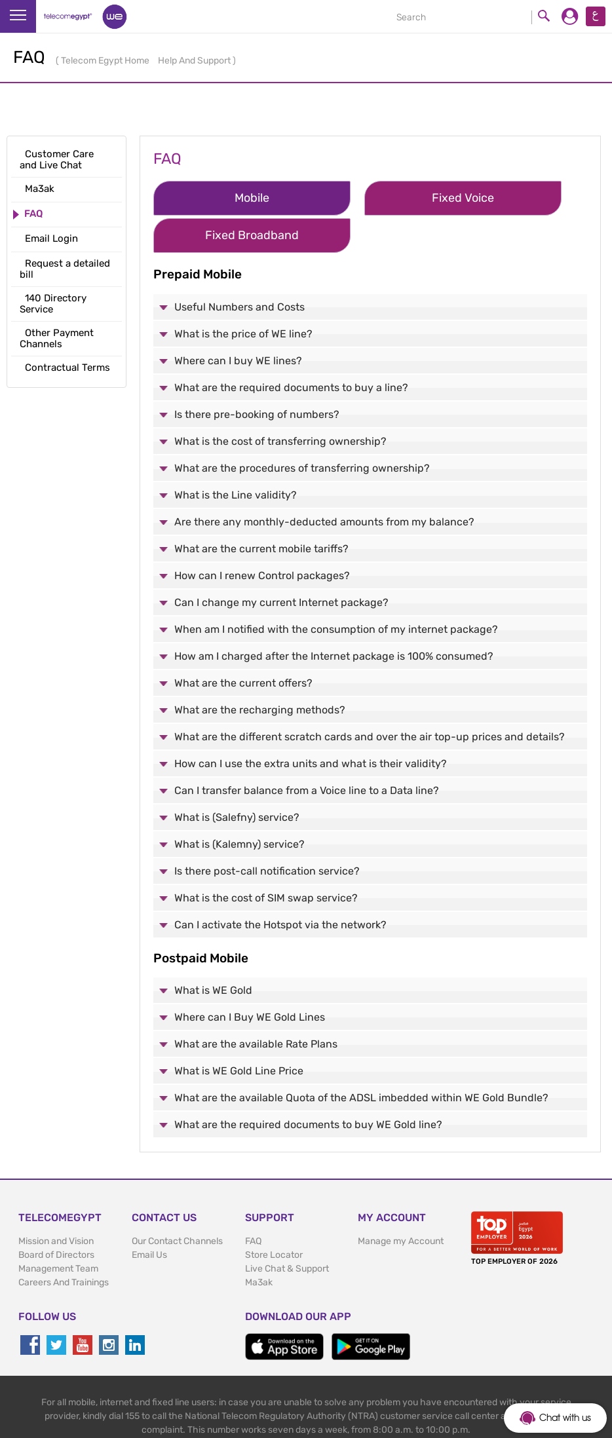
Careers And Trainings (63, 1243)
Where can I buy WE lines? (238, 320)
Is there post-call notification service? (267, 831)
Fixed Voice (363, 198)
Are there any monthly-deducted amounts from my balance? (324, 482)
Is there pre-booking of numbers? (256, 374)
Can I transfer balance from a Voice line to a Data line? (306, 750)
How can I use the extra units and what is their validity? (310, 723)
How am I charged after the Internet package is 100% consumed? (333, 616)
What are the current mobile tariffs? (261, 508)
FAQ (253, 1201)
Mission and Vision (56, 1201)
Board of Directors (56, 1215)
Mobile (218, 198)
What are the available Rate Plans (255, 1004)
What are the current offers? (243, 643)
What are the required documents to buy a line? (291, 347)
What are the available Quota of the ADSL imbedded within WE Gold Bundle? (361, 1058)
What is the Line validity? (235, 455)
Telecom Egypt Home (106, 60)
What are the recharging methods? (259, 670)
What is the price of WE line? (243, 294)
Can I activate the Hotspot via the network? (280, 885)
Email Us (149, 1215)
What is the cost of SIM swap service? (266, 858)
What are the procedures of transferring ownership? (302, 428)
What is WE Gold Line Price (238, 1031)
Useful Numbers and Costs (239, 267)
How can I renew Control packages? (262, 535)
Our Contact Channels (177, 1201)
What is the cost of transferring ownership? (280, 401)
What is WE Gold (213, 951)
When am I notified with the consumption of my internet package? (336, 589)
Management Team (58, 1229)
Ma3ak (259, 1243)
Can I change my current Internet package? (281, 562)
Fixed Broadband (507, 198)
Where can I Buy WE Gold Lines (249, 978)
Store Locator (274, 1215)
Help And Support (195, 60)
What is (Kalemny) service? (239, 804)
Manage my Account (401, 1201)
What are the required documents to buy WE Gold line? (308, 1085)
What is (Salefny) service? (236, 777)
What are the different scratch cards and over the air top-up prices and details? (369, 697)
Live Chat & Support (287, 1229)
